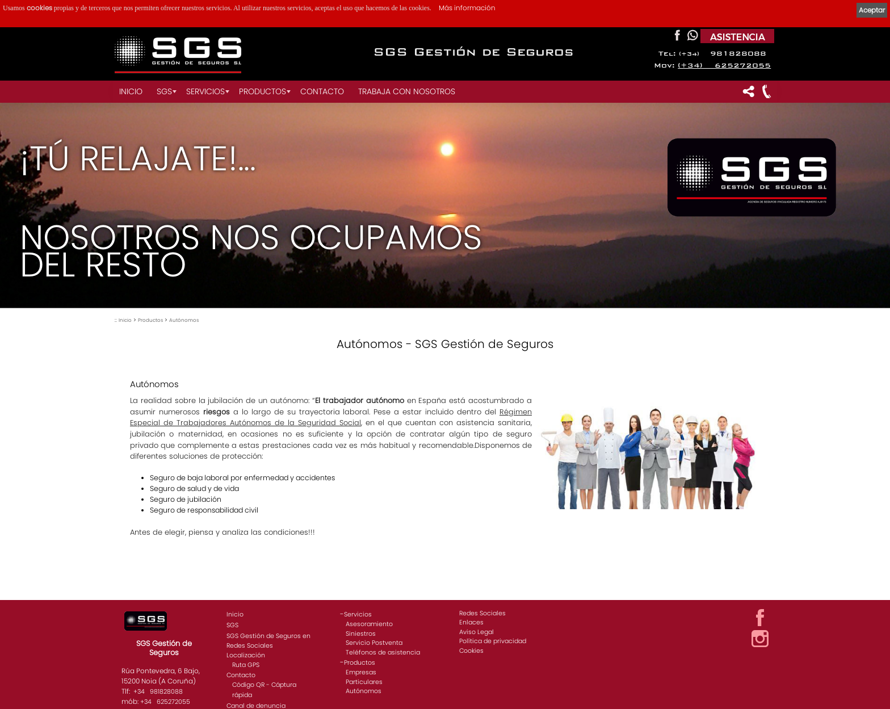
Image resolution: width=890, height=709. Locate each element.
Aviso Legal (476, 631)
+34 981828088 (158, 691)
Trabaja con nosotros (406, 91)
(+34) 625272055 (724, 65)
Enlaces (471, 622)
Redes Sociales (482, 613)
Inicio (130, 91)
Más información (467, 7)
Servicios (205, 91)
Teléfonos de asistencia (383, 652)
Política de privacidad (492, 640)
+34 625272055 (165, 701)
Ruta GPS (245, 664)
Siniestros (361, 633)
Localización (245, 655)
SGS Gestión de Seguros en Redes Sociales (268, 640)
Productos (262, 91)
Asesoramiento (369, 623)
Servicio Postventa (374, 642)
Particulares (364, 681)
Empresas (361, 672)
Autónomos (184, 320)
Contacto (322, 91)
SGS (164, 91)
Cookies (471, 650)
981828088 (722, 53)
